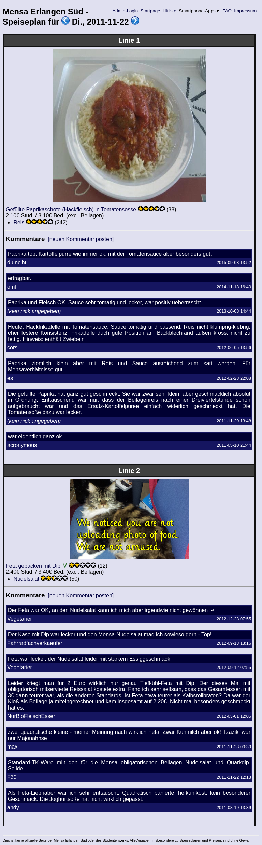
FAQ (227, 10)
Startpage (150, 10)
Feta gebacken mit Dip (33, 566)
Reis (18, 222)
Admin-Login (125, 10)
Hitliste (169, 10)
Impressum (245, 10)
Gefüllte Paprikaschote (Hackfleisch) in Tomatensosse (71, 209)
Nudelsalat (26, 579)
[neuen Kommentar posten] (81, 239)
